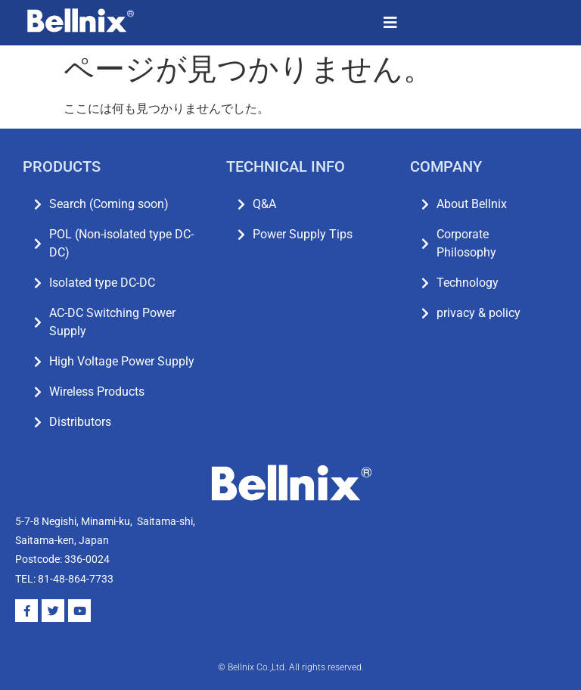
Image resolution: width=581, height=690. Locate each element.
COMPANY (446, 166)
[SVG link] (80, 20)
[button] (390, 23)
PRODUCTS (62, 166)
